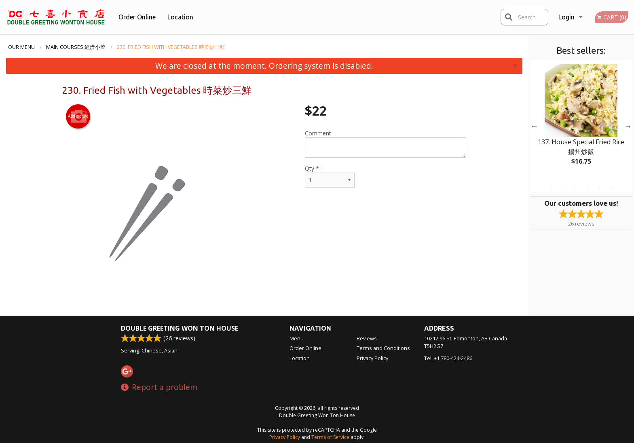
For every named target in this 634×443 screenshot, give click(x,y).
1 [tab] (551, 188)
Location (180, 17)
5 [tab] (599, 188)
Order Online (137, 17)
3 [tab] (575, 188)
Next (628, 126)
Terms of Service (330, 437)
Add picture (78, 116)
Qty (329, 176)
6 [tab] (611, 188)
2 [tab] (563, 188)
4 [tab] (587, 188)
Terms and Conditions (383, 348)
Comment (385, 143)
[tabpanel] (581, 121)
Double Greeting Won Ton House (179, 328)
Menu (297, 338)
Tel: (448, 358)
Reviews (367, 338)
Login (566, 17)
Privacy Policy (372, 358)
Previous (534, 126)
